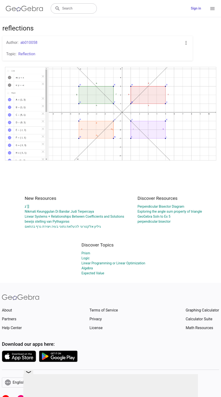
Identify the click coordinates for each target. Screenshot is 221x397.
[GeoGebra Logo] (24, 8)
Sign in (196, 8)
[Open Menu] (212, 8)
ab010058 (29, 42)
